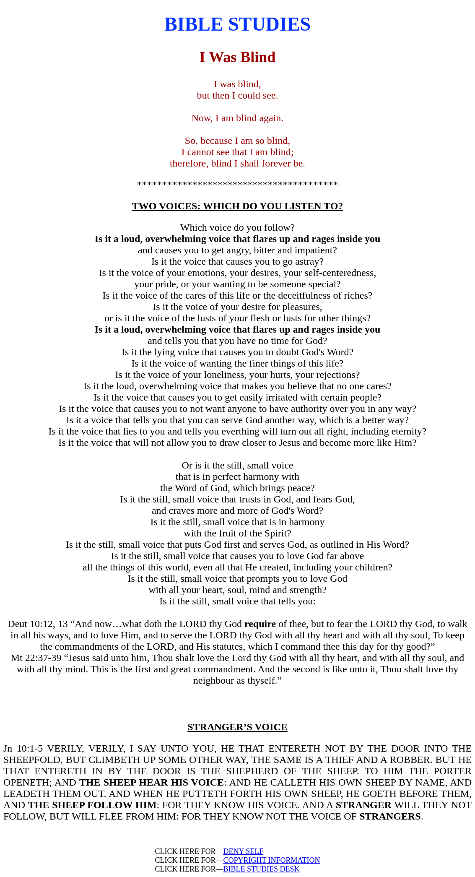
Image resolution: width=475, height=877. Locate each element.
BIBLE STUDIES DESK (261, 869)
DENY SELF (243, 851)
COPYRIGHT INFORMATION (271, 860)
